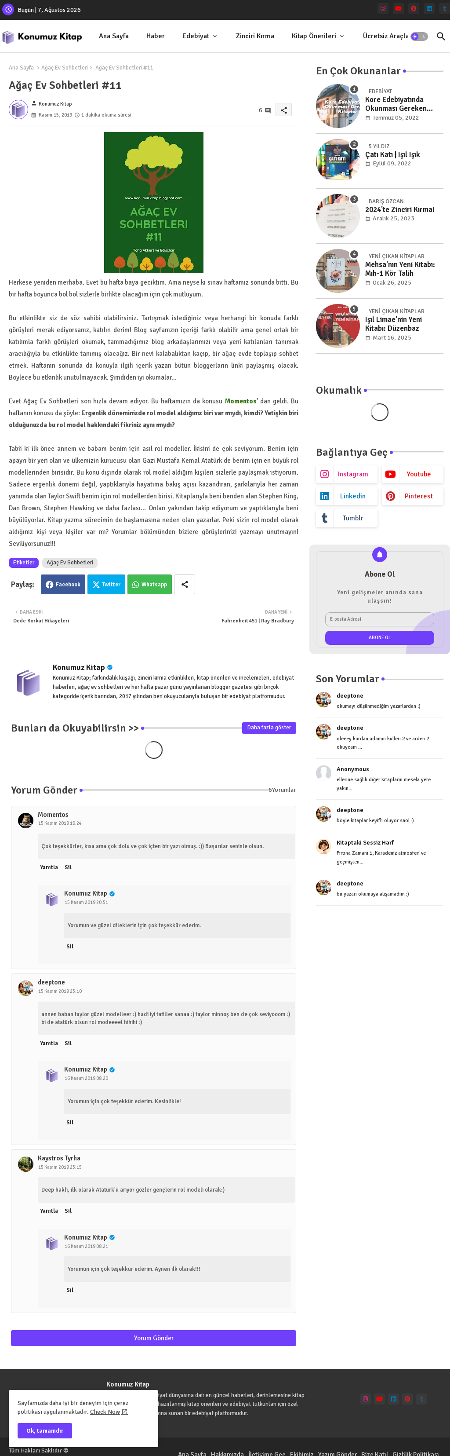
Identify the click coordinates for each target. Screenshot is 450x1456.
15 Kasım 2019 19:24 (60, 823)
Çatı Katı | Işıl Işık (392, 154)
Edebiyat (195, 36)
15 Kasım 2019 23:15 (60, 1167)
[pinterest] (413, 8)
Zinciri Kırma (255, 36)
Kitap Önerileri (314, 36)
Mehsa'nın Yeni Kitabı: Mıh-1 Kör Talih (400, 269)
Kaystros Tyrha (59, 1158)
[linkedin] (429, 8)
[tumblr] (444, 8)
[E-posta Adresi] (379, 619)
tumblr (353, 518)
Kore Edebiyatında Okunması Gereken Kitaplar (396, 104)
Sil (68, 867)
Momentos (53, 815)
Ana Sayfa (114, 36)
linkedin (353, 496)
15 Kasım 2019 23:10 (60, 991)
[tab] (114, 36)
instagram (353, 474)
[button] (419, 36)
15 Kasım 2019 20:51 (86, 902)
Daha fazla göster (269, 727)
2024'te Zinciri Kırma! (400, 209)
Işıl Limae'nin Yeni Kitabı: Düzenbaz (393, 324)
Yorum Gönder (154, 1338)
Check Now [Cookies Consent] (105, 1412)
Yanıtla (49, 867)
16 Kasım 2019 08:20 (86, 1078)
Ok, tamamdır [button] (44, 1430)
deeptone (51, 982)
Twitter (111, 584)
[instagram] (382, 8)
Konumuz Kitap (79, 667)
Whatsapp (154, 584)
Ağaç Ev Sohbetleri (64, 67)
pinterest (419, 496)
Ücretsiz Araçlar (387, 36)
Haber (155, 36)
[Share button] (184, 584)
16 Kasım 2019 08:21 (86, 1246)
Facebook (68, 584)
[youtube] (398, 8)
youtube (419, 474)
